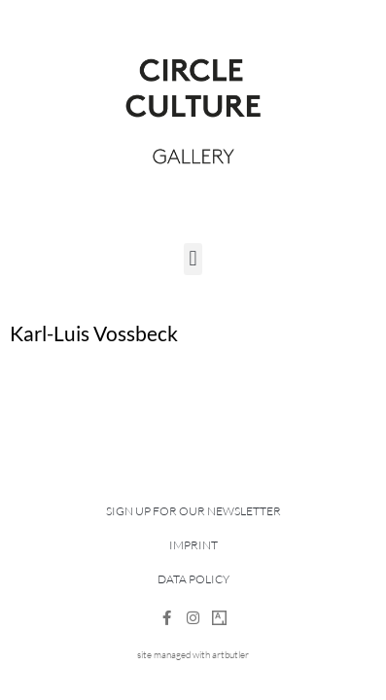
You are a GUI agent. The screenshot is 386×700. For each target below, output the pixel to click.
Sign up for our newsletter (193, 511)
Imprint (193, 545)
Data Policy (193, 579)
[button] (193, 259)
